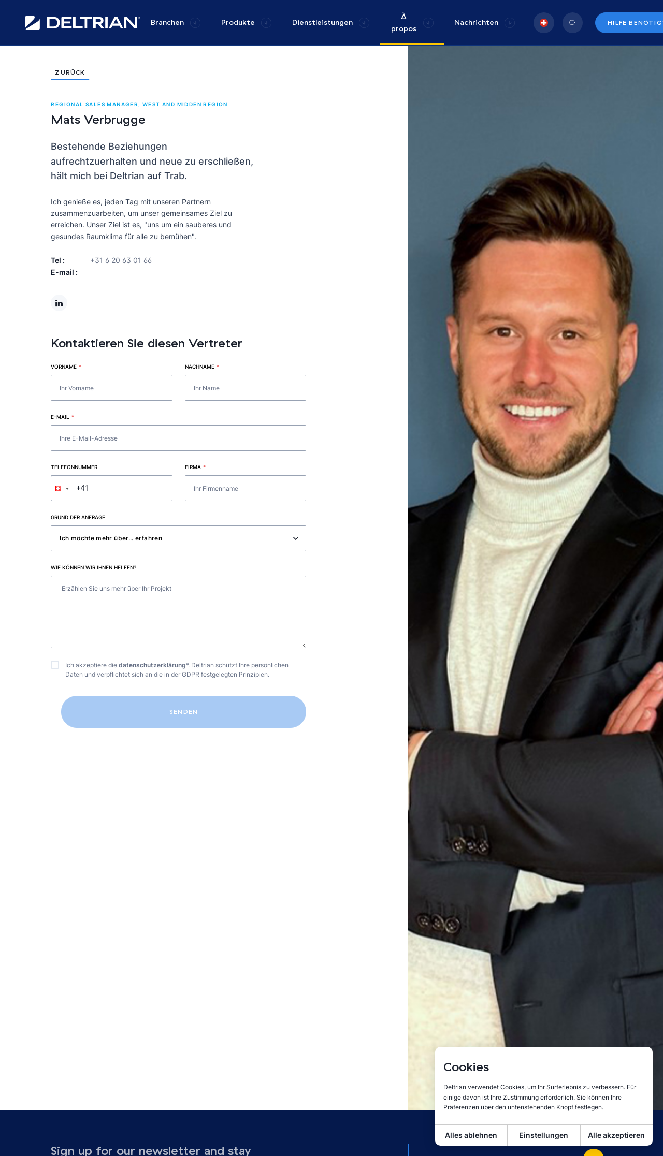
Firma (195, 467)
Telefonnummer (74, 467)
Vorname (66, 366)
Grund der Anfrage (78, 517)
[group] (175, 22)
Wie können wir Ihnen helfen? (93, 567)
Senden (183, 711)
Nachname (202, 366)
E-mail (62, 417)
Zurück (70, 72)
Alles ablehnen (471, 1135)
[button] (61, 488)
